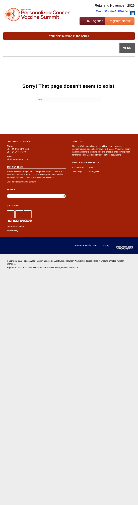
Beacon (92, 167)
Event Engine (60, 261)
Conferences (78, 167)
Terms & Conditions (15, 226)
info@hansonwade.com (17, 159)
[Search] (69, 99)
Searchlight (77, 171)
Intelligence (94, 171)
